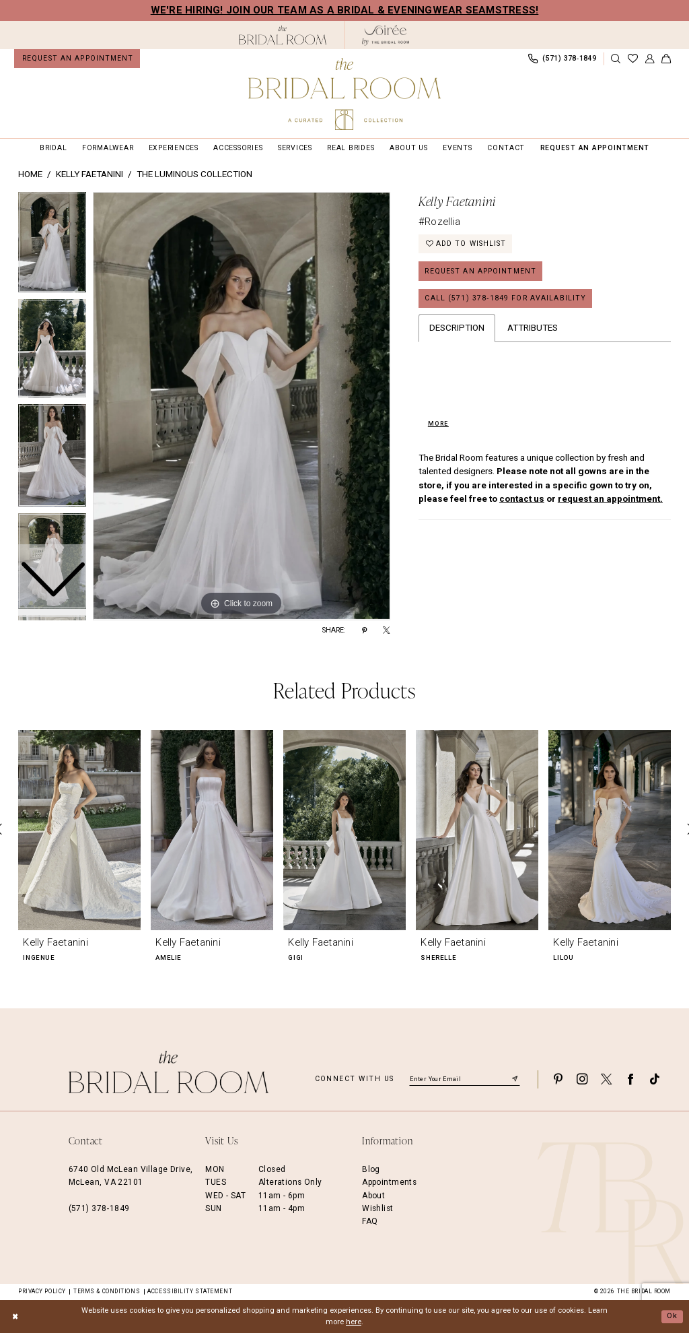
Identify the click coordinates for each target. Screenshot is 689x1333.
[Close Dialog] (15, 1317)
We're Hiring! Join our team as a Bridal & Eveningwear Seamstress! (345, 10)
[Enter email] (464, 1079)
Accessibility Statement (189, 1291)
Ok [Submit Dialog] (672, 1315)
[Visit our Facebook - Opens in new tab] (630, 1079)
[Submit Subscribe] (514, 1079)
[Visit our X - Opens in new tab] (606, 1079)
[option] (52, 351)
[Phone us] (562, 58)
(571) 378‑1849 (99, 1208)
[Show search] (616, 59)
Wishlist (377, 1208)
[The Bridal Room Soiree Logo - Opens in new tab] (385, 35)
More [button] (438, 423)
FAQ (369, 1221)
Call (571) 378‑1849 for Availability (505, 298)
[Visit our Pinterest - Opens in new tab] (558, 1079)
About (373, 1195)
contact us (521, 499)
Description (456, 328)
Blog (371, 1169)
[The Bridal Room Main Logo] (344, 94)
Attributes (532, 328)
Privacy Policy (42, 1291)
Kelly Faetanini (89, 174)
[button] (649, 59)
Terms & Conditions (106, 1291)
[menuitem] (77, 58)
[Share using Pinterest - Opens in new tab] (364, 630)
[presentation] (79, 829)
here (353, 1322)
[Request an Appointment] (77, 58)
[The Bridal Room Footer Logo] (169, 1072)
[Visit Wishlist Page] (632, 59)
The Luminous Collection (194, 174)
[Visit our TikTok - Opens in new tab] (655, 1079)
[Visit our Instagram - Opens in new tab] (582, 1079)
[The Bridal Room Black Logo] (283, 35)
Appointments (389, 1182)
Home (30, 174)
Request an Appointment (480, 271)
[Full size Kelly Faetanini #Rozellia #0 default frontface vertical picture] (242, 406)
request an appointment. (610, 499)
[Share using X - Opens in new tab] (386, 630)
